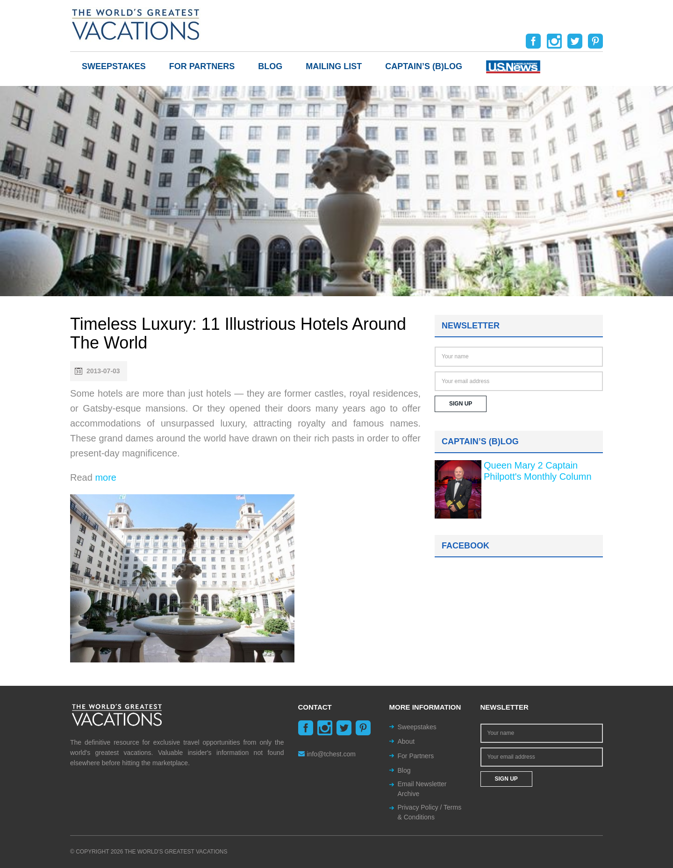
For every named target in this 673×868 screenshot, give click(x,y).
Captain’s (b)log (423, 66)
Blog (270, 66)
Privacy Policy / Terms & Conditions (430, 812)
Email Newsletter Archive (422, 788)
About (406, 741)
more (105, 477)
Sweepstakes (114, 66)
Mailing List (334, 66)
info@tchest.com (327, 754)
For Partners (202, 66)
